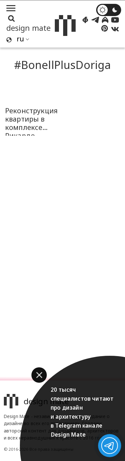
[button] (39, 375)
